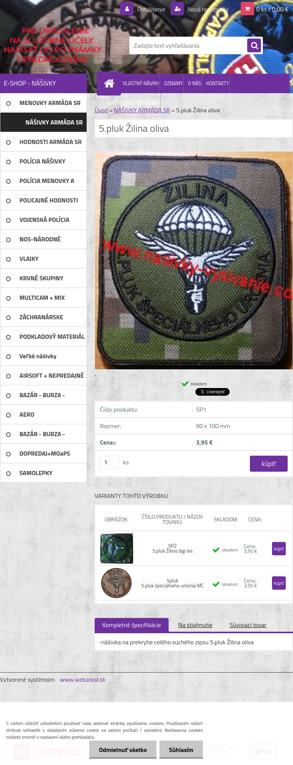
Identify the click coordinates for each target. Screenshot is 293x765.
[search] (254, 46)
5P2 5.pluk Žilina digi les (172, 548)
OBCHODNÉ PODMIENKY (134, 103)
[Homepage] (110, 83)
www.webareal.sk (83, 679)
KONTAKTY (217, 83)
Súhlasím (181, 749)
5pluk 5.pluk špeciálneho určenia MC (172, 583)
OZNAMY (173, 83)
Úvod (101, 110)
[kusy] (109, 462)
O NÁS (194, 83)
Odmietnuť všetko (123, 749)
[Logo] (52, 45)
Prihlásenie (151, 9)
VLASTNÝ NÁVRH (141, 83)
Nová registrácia (207, 9)
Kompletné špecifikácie (131, 624)
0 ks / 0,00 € (272, 9)
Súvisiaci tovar (248, 624)
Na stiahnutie (195, 624)
